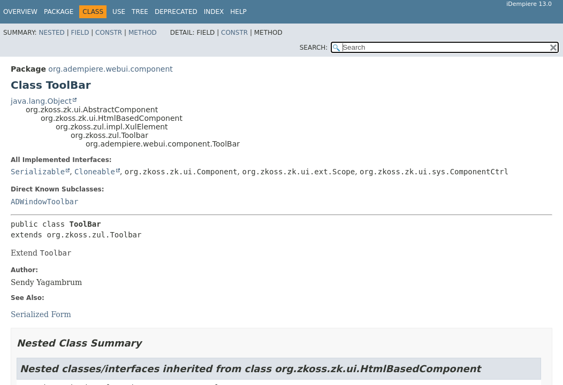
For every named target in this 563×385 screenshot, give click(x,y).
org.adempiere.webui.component (110, 69)
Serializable (38, 171)
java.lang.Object (41, 101)
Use (118, 12)
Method (142, 32)
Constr (108, 32)
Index (214, 12)
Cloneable (94, 171)
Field (80, 32)
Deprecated (176, 12)
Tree (140, 12)
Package (58, 12)
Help (238, 12)
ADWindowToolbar (44, 201)
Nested (51, 32)
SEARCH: (314, 47)
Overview (20, 12)
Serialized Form (41, 314)
